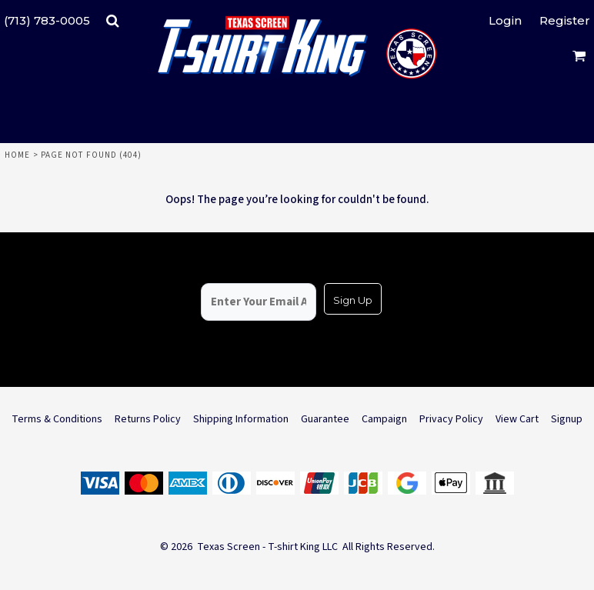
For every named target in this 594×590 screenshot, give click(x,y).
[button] (112, 21)
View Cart (517, 419)
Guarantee (325, 419)
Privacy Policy (451, 419)
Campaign (384, 419)
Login (505, 20)
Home (17, 155)
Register (564, 20)
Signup (566, 419)
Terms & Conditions (57, 419)
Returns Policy (148, 419)
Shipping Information (241, 419)
